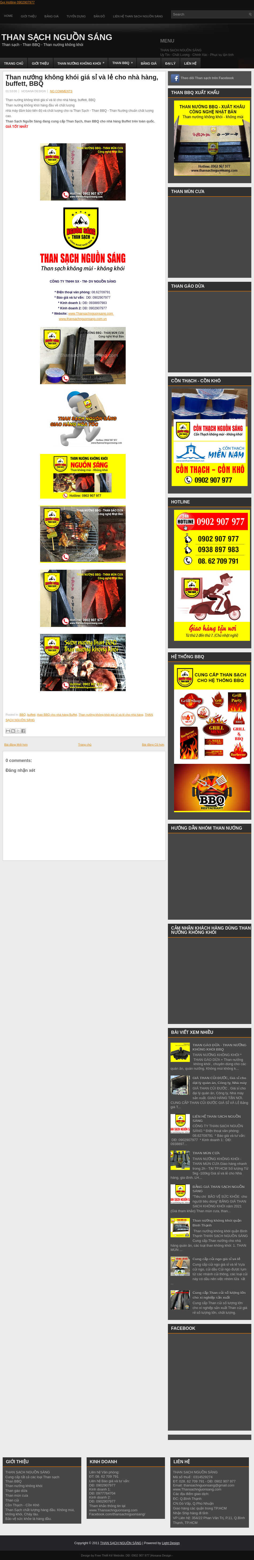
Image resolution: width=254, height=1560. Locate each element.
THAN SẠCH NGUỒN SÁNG (56, 37)
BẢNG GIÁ (149, 64)
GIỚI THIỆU (40, 64)
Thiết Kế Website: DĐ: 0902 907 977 (125, 1555)
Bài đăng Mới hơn (16, 744)
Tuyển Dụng (76, 16)
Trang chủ (84, 744)
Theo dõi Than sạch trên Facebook (207, 78)
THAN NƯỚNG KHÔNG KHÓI (82, 62)
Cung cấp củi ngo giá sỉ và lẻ (216, 1259)
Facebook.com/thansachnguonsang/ (117, 1514)
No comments (61, 91)
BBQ (23, 714)
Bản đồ (99, 16)
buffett (31, 714)
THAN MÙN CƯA (206, 1153)
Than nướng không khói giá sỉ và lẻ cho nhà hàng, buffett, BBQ (82, 80)
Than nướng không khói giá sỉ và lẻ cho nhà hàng (111, 714)
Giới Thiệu (28, 16)
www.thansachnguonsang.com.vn (83, 319)
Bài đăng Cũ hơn (153, 744)
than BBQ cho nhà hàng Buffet (57, 714)
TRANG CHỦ (13, 64)
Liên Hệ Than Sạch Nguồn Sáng (138, 16)
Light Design (171, 1543)
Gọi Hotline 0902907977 (17, 2)
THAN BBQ (124, 61)
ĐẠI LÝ (170, 64)
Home (8, 15)
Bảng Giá (51, 16)
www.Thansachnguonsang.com (91, 313)
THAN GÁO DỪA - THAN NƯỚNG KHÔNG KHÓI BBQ (219, 1047)
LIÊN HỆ (190, 64)
